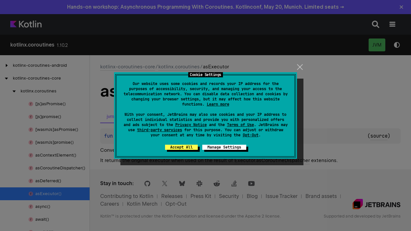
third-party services (159, 130)
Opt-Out (250, 135)
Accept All (181, 147)
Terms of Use (240, 124)
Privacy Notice (191, 124)
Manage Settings (224, 147)
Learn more (218, 104)
